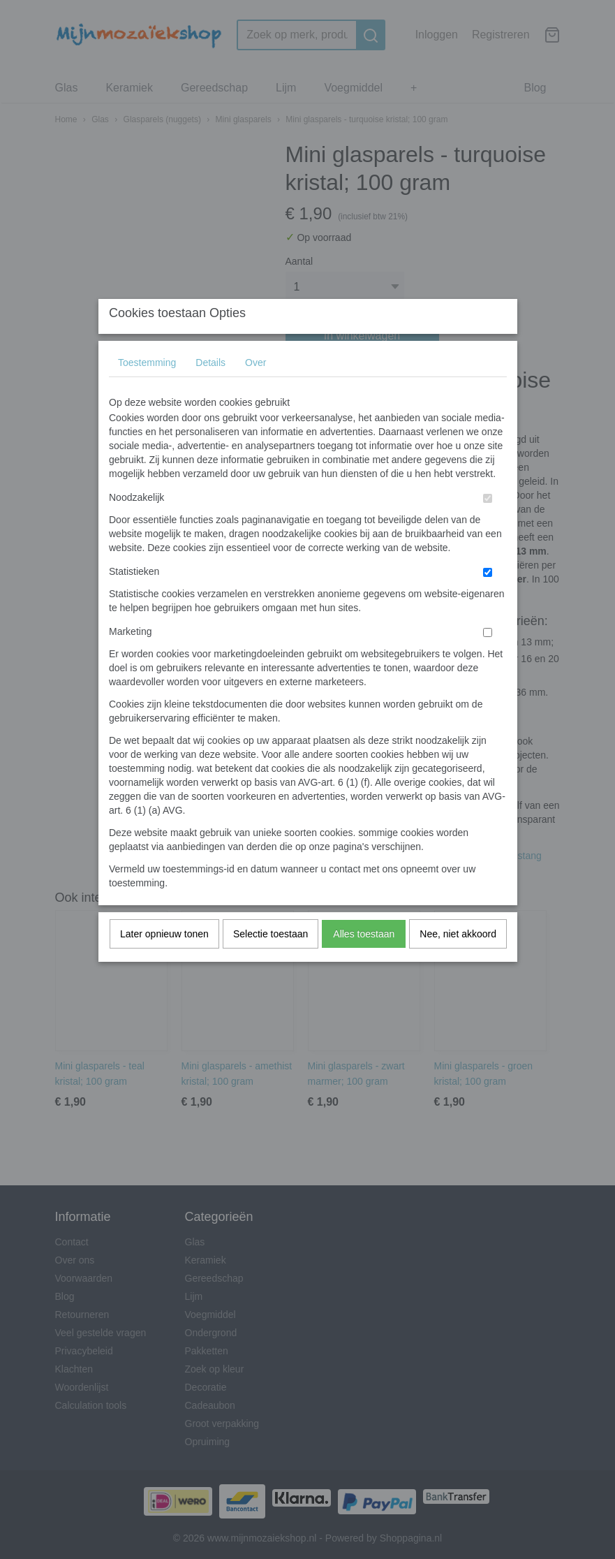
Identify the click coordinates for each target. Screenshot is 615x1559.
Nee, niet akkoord (458, 961)
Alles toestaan (363, 961)
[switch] (487, 525)
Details (210, 389)
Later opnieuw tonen (164, 961)
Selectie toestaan (270, 961)
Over (255, 389)
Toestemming (147, 389)
